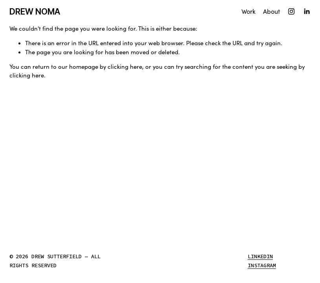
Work (248, 11)
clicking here (125, 66)
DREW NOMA (34, 11)
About (271, 11)
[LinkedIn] (307, 11)
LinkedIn (260, 257)
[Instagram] (291, 11)
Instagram (262, 266)
